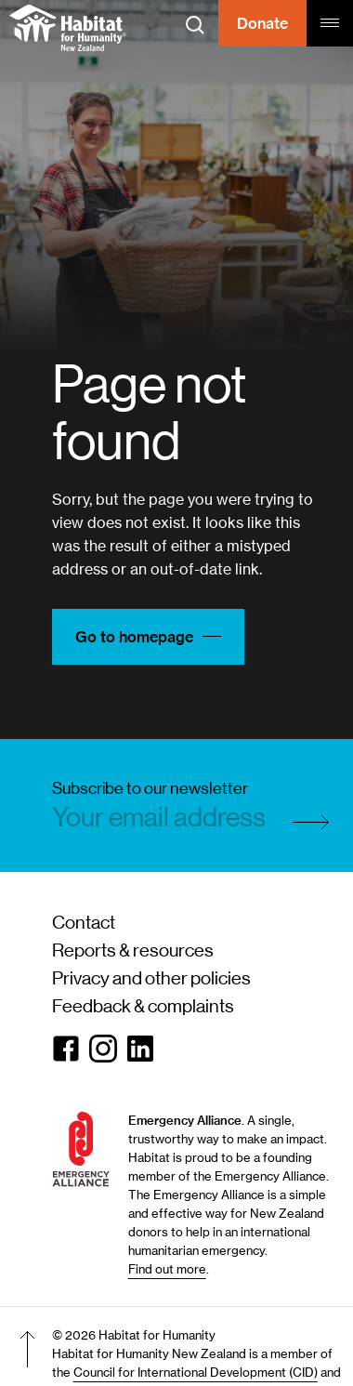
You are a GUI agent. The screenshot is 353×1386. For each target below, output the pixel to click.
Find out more (167, 1268)
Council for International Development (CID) (195, 1372)
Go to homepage (148, 637)
